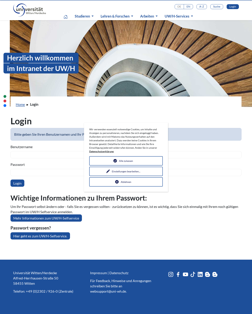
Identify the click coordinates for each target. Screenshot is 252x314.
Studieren (83, 16)
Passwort (17, 164)
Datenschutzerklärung (101, 151)
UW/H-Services (177, 16)
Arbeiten (147, 16)
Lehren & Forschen (115, 16)
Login (232, 6)
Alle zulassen (126, 160)
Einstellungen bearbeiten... (126, 171)
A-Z (201, 6)
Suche (216, 6)
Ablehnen (126, 181)
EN (188, 6)
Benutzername (21, 147)
